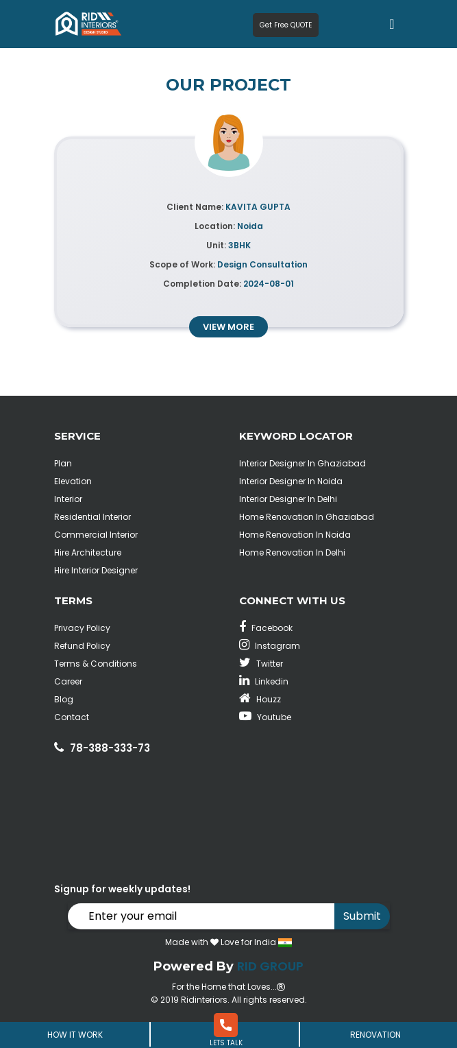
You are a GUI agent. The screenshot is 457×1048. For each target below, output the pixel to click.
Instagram (269, 646)
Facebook (266, 628)
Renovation (375, 1034)
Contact (71, 717)
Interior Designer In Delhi (288, 499)
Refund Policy (82, 646)
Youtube (265, 717)
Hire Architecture (87, 552)
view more (228, 326)
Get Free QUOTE (286, 25)
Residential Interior (92, 517)
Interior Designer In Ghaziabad (302, 463)
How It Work (75, 1034)
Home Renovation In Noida (295, 534)
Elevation (73, 481)
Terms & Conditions (95, 663)
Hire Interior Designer (96, 570)
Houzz (260, 699)
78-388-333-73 (110, 748)
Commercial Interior (96, 534)
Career (68, 681)
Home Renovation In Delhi (292, 552)
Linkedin (263, 681)
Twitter (261, 663)
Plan (63, 463)
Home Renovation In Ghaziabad (306, 517)
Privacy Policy (82, 628)
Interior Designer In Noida (291, 481)
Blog (63, 699)
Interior (68, 499)
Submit (362, 916)
